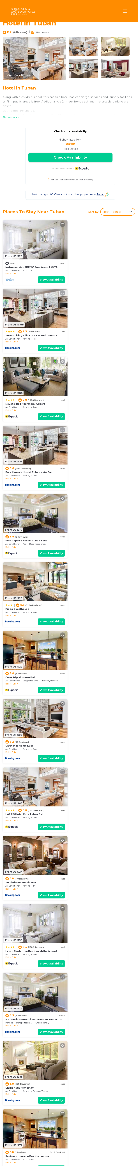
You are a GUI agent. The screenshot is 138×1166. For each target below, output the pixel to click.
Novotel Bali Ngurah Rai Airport (25, 335)
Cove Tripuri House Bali (20, 471)
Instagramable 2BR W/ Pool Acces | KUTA (31, 266)
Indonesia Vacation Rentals (19, 1111)
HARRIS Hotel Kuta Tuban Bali (24, 540)
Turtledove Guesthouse (88, 540)
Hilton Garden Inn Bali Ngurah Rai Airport (31, 608)
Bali (7, 273)
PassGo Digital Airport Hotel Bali (94, 881)
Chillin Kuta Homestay (19, 676)
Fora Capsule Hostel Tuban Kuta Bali (96, 335)
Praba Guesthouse (85, 403)
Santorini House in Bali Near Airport (95, 676)
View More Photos (18, 75)
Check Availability (70, 157)
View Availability (51, 279)
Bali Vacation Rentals (21, 1103)
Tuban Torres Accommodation (93, 1018)
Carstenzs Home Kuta (87, 471)
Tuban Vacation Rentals (17, 1095)
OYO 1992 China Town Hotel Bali (93, 813)
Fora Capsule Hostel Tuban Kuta (26, 403)
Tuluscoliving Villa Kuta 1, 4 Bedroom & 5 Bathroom (99, 1095)
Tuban (15, 273)
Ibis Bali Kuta (13, 1018)
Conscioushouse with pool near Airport (98, 744)
